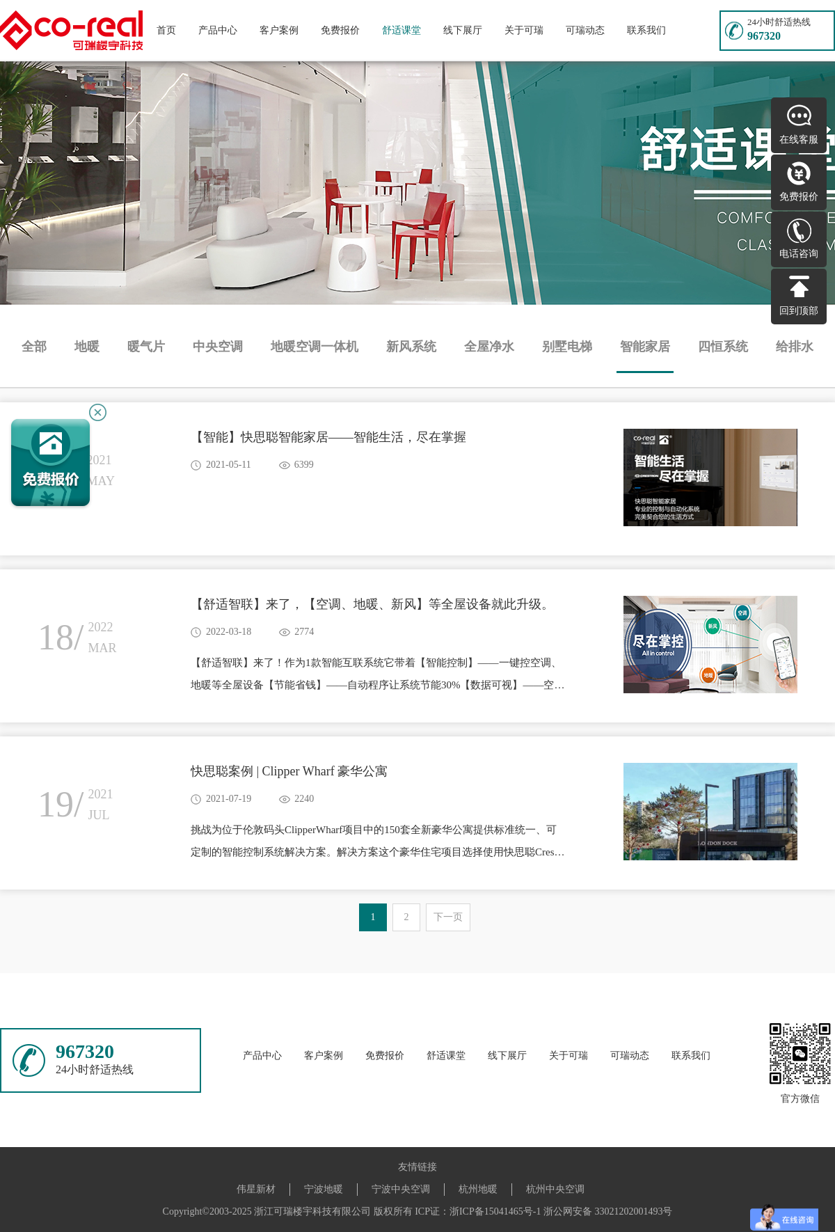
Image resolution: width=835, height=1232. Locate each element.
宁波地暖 (323, 1189)
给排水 (794, 347)
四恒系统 (723, 347)
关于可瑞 (523, 30)
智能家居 (645, 347)
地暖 (87, 347)
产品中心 (217, 30)
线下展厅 (462, 30)
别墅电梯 (567, 347)
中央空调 (218, 347)
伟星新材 (256, 1189)
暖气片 (146, 347)
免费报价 (340, 30)
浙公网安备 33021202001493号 (608, 1211)
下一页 (448, 917)
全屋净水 (489, 347)
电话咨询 (798, 253)
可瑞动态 (585, 30)
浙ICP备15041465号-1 (495, 1211)
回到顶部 (798, 311)
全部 (34, 347)
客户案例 (279, 30)
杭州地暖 (478, 1189)
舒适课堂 (401, 30)
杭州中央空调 (555, 1189)
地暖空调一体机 (314, 347)
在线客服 (798, 139)
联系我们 (646, 30)
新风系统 (411, 347)
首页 (166, 30)
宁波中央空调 (401, 1189)
